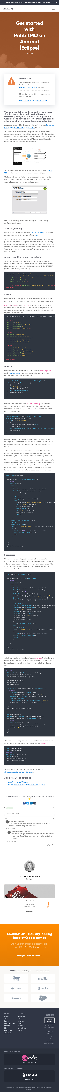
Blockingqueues (14, 373)
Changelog (21, 1016)
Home (6, 1016)
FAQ (19, 1019)
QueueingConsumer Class (28, 87)
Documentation (9, 1023)
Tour (5, 1019)
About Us (7, 1033)
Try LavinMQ (47, 2)
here (36, 235)
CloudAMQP (8, 9)
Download (29, 912)
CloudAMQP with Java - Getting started (33, 101)
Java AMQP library (37, 233)
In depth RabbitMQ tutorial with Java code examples (26, 785)
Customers (8, 1030)
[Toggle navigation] (53, 9)
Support (7, 1026)
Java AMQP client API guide (18, 782)
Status (20, 1030)
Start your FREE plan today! (29, 955)
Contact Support (49, 1020)
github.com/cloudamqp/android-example (18, 772)
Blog (5, 1028)
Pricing (6, 1021)
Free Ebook (29, 901)
